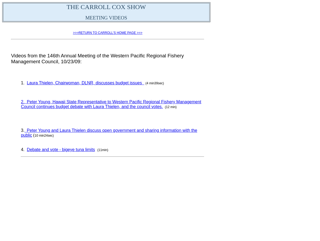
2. (23, 102)
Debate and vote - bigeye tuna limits (61, 149)
